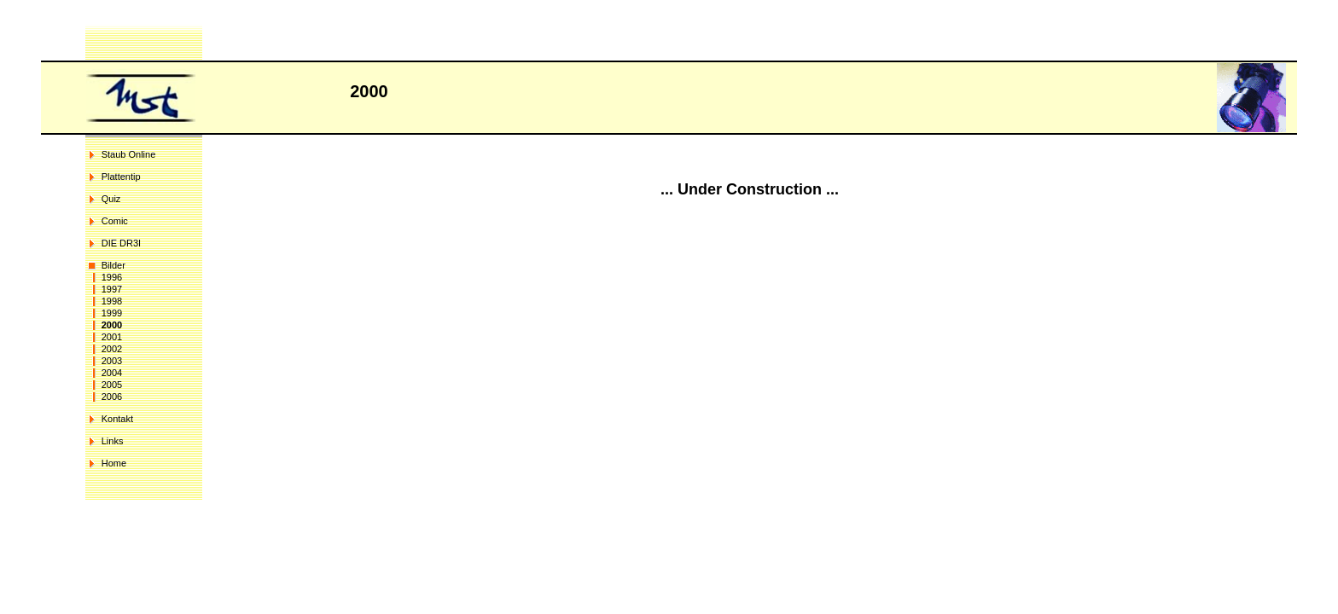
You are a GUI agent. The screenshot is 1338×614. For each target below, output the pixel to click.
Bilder (113, 265)
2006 (112, 396)
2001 (112, 337)
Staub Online (129, 154)
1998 (112, 301)
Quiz (111, 199)
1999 (112, 313)
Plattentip (121, 176)
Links (113, 441)
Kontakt (117, 419)
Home (114, 463)
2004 (112, 373)
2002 (112, 349)
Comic (115, 221)
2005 (112, 384)
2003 (112, 361)
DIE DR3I (121, 243)
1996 (112, 277)
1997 (112, 289)
